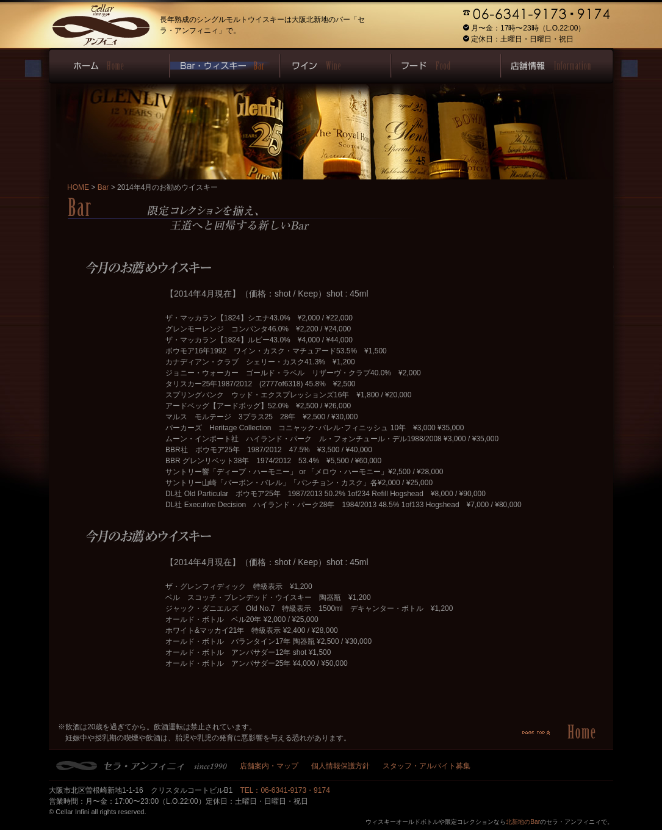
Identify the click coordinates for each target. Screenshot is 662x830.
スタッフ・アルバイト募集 (426, 766)
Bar (103, 187)
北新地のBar (523, 821)
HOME (78, 187)
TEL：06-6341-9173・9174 (284, 790)
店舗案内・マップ (269, 766)
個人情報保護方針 (340, 766)
